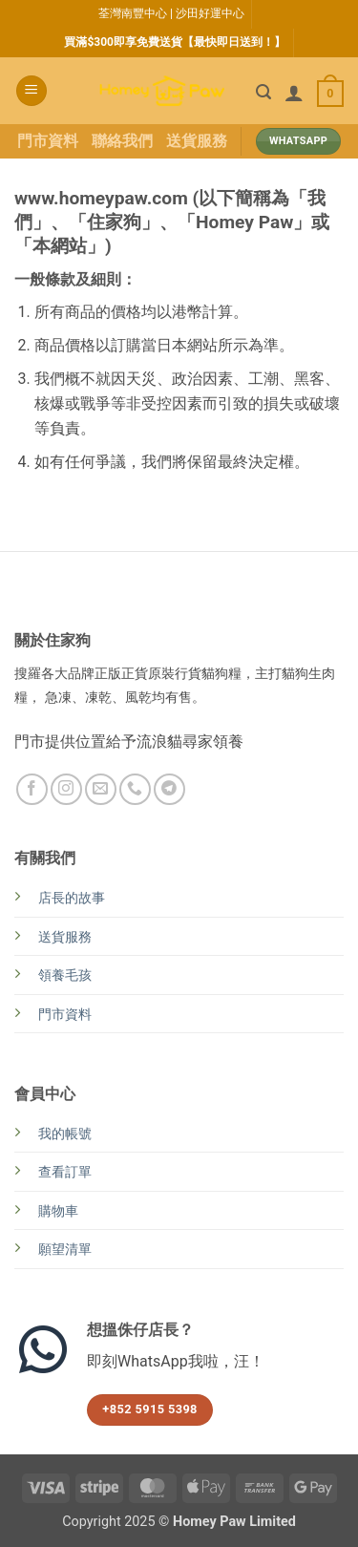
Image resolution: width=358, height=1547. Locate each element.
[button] (31, 91)
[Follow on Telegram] (169, 789)
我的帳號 (65, 1134)
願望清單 (65, 1249)
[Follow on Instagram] (66, 789)
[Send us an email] (100, 789)
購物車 (58, 1211)
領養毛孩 (65, 975)
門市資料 (47, 141)
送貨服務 (196, 141)
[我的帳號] (294, 93)
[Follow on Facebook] (32, 789)
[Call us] (135, 789)
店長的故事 (71, 898)
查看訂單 (65, 1172)
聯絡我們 (122, 141)
